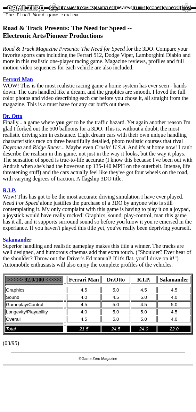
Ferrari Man (18, 79)
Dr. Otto (12, 116)
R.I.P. (9, 190)
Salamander (17, 240)
